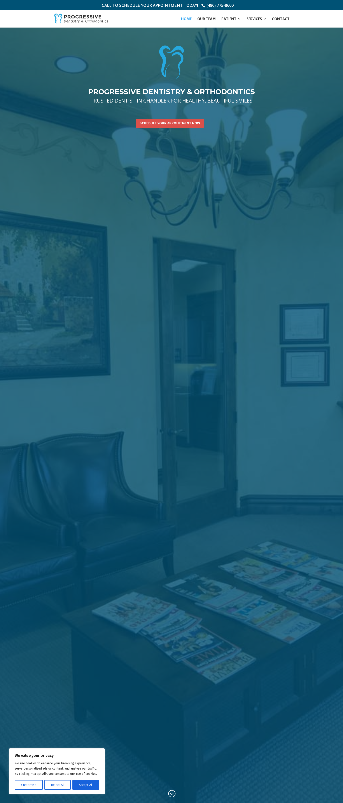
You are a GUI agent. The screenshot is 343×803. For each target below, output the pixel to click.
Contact (281, 19)
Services (254, 19)
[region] (57, 771)
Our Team (206, 19)
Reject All (57, 785)
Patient (228, 19)
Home (186, 19)
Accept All (86, 785)
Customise (28, 785)
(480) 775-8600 (220, 5)
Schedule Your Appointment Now (170, 123)
